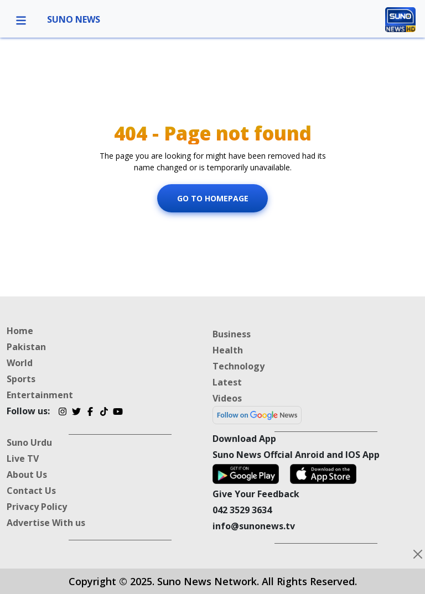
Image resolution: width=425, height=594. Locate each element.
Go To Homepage (212, 197)
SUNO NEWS (73, 19)
